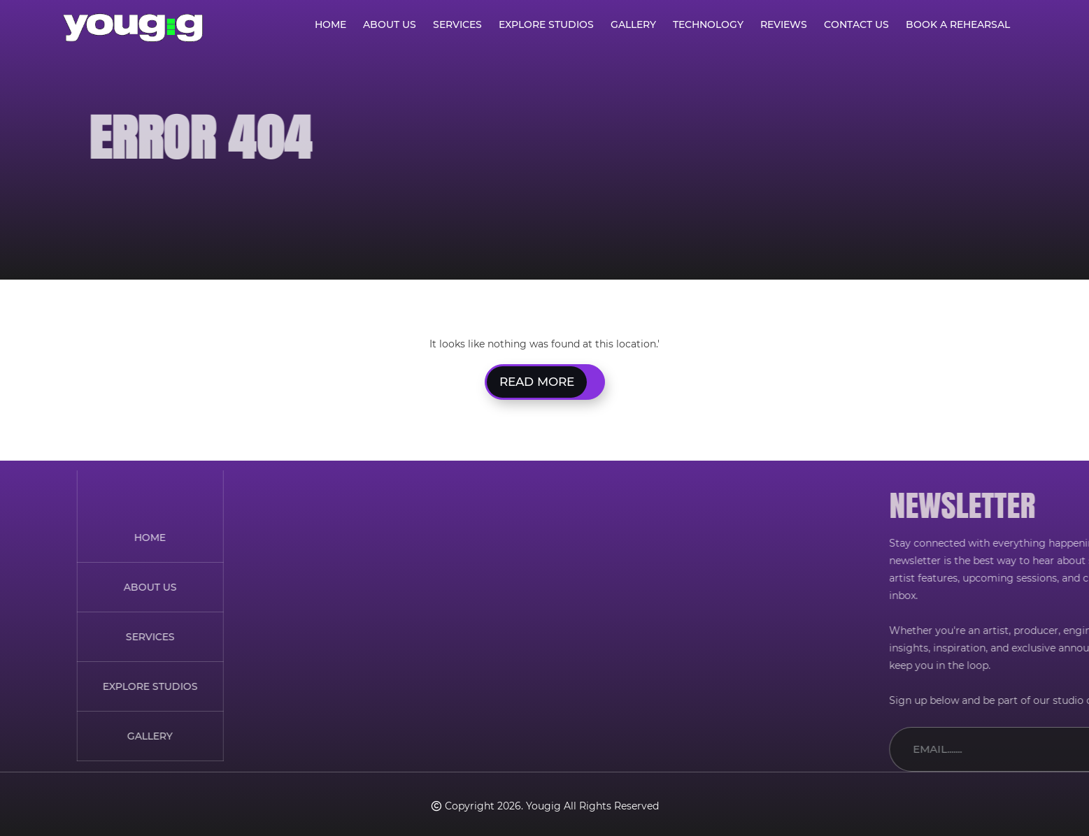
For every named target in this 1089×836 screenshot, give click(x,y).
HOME (18, 537)
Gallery (633, 24)
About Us (389, 24)
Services (457, 24)
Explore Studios (546, 24)
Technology (708, 24)
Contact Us (856, 24)
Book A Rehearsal (958, 24)
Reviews (783, 24)
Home (330, 24)
